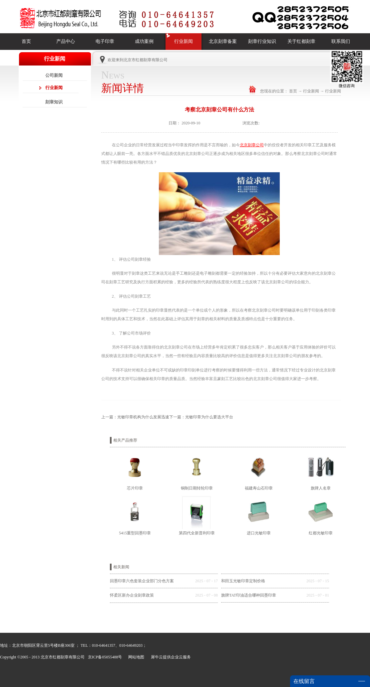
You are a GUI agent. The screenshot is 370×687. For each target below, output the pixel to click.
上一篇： (135, 417)
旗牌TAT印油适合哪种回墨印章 (248, 595)
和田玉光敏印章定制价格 (243, 581)
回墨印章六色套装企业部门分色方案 (142, 581)
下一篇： (201, 417)
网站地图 (135, 657)
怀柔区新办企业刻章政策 (132, 595)
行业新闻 (311, 91)
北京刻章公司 (252, 145)
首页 (26, 41)
